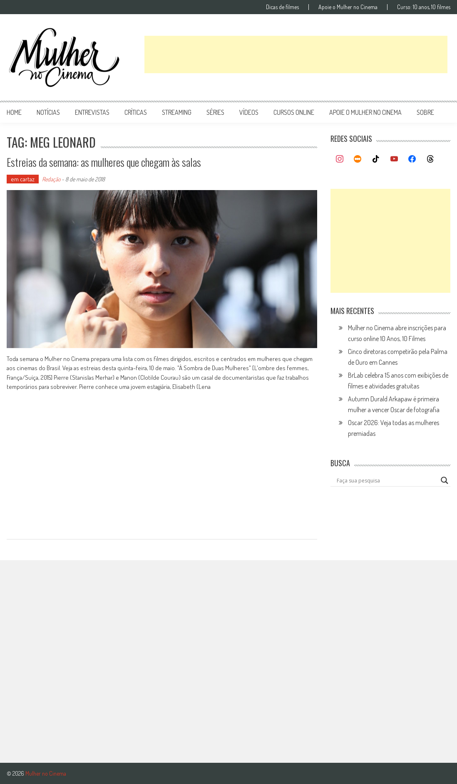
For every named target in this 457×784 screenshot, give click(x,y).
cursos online (293, 112)
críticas (135, 112)
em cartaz (23, 179)
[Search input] (387, 480)
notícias (48, 112)
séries (215, 112)
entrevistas (92, 112)
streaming (176, 112)
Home (14, 112)
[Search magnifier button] (444, 480)
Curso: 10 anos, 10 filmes (423, 7)
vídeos (248, 112)
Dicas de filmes (282, 7)
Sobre (425, 112)
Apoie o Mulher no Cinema (348, 7)
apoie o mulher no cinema (365, 112)
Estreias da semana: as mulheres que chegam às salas (104, 162)
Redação (51, 179)
